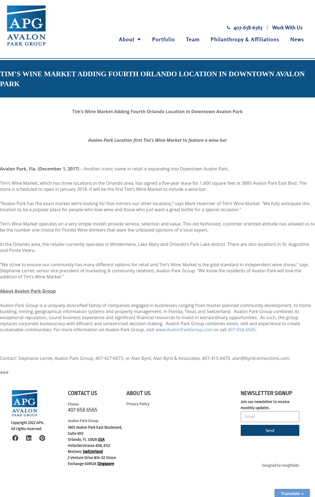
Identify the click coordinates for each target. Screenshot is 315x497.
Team (193, 39)
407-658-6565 (242, 330)
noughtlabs (290, 465)
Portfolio (163, 39)
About (130, 39)
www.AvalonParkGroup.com (184, 330)
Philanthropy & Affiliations (245, 39)
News (297, 39)
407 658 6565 (82, 410)
